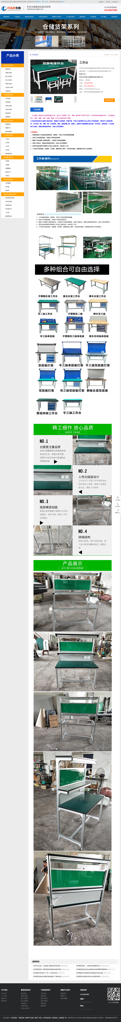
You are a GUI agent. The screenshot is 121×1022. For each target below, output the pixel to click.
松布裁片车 (8, 209)
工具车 (7, 146)
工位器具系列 (70, 17)
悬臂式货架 (8, 106)
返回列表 (109, 100)
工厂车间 (4, 996)
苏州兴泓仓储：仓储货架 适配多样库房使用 (46, 966)
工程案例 (93, 17)
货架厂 (63, 1)
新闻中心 (4, 998)
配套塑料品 (8, 216)
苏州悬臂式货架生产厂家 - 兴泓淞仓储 (45, 973)
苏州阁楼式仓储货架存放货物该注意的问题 (89, 973)
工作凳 (7, 212)
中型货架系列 (43, 17)
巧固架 (7, 161)
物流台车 (8, 172)
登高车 (7, 190)
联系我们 (108, 2)
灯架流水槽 (8, 201)
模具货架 (8, 113)
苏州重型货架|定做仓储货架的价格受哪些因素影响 (91, 969)
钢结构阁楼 (8, 131)
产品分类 (12, 55)
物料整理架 (8, 153)
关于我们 (104, 17)
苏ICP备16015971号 (111, 1018)
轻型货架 (8, 102)
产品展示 (17, 17)
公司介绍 (4, 993)
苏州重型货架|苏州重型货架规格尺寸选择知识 (47, 976)
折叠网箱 (8, 168)
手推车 (7, 175)
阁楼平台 (8, 128)
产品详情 (35, 55)
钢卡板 (7, 187)
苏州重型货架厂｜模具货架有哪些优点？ (88, 966)
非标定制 (8, 91)
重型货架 (38, 1)
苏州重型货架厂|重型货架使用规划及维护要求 (47, 969)
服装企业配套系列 (10, 194)
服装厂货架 (45, 1)
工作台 (7, 139)
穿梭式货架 (8, 83)
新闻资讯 (82, 17)
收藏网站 (101, 2)
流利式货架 (8, 109)
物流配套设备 (8, 157)
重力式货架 (8, 76)
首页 (112, 54)
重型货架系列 (29, 17)
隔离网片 (8, 117)
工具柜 (7, 142)
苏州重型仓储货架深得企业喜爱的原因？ (88, 976)
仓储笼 (7, 164)
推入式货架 (8, 80)
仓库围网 (8, 183)
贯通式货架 (8, 72)
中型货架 (8, 98)
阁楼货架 (8, 124)
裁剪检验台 (8, 205)
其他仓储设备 (8, 179)
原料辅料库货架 (9, 198)
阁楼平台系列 (56, 17)
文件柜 (7, 150)
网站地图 (114, 2)
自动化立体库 (9, 87)
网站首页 (6, 17)
